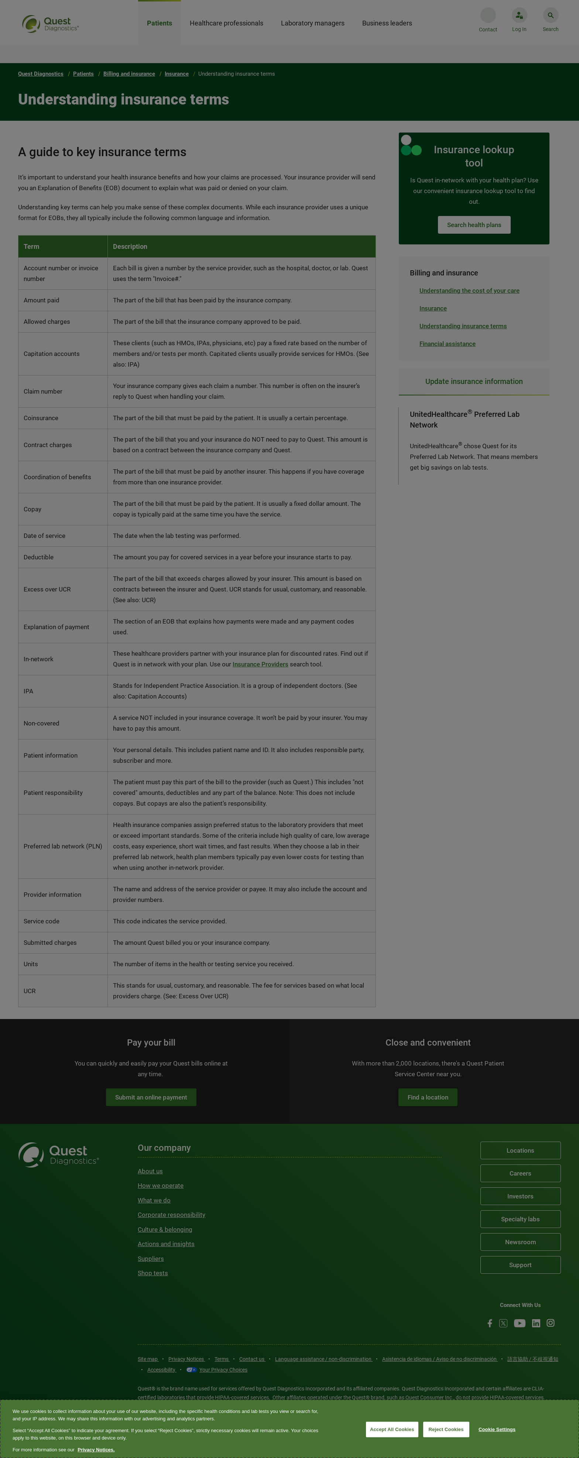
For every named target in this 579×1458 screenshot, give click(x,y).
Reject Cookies (446, 1429)
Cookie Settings (497, 1429)
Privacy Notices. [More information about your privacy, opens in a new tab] (96, 1449)
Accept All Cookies (392, 1429)
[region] (289, 1429)
